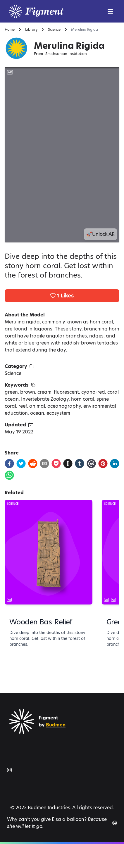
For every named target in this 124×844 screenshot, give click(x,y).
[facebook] (9, 463)
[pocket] (56, 463)
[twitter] (21, 463)
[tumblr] (79, 463)
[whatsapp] (9, 475)
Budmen (56, 724)
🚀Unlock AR (100, 234)
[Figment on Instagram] (9, 770)
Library (31, 29)
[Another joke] (114, 823)
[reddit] (32, 463)
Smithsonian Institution (66, 53)
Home (10, 29)
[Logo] (51, 11)
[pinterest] (103, 463)
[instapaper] (68, 463)
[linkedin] (114, 463)
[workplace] (91, 463)
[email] (44, 463)
